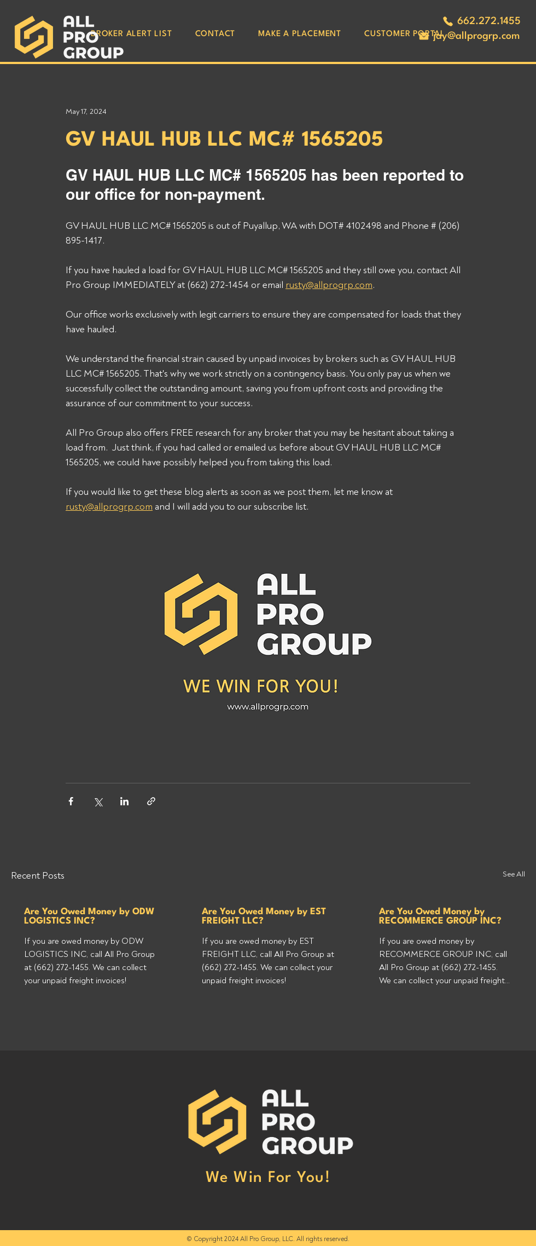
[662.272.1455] (481, 21)
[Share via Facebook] (71, 801)
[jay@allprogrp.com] (468, 36)
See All (514, 874)
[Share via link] (151, 801)
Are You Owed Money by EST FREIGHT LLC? (264, 916)
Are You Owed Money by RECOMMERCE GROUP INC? (440, 916)
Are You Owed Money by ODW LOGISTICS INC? (89, 916)
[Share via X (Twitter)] (97, 801)
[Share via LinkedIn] (124, 801)
